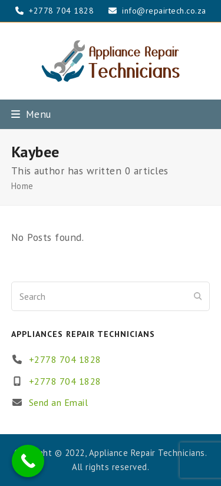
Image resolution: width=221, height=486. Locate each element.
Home (22, 185)
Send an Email (58, 402)
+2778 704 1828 (65, 359)
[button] (31, 114)
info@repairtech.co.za (164, 10)
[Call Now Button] (28, 461)
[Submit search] (198, 296)
